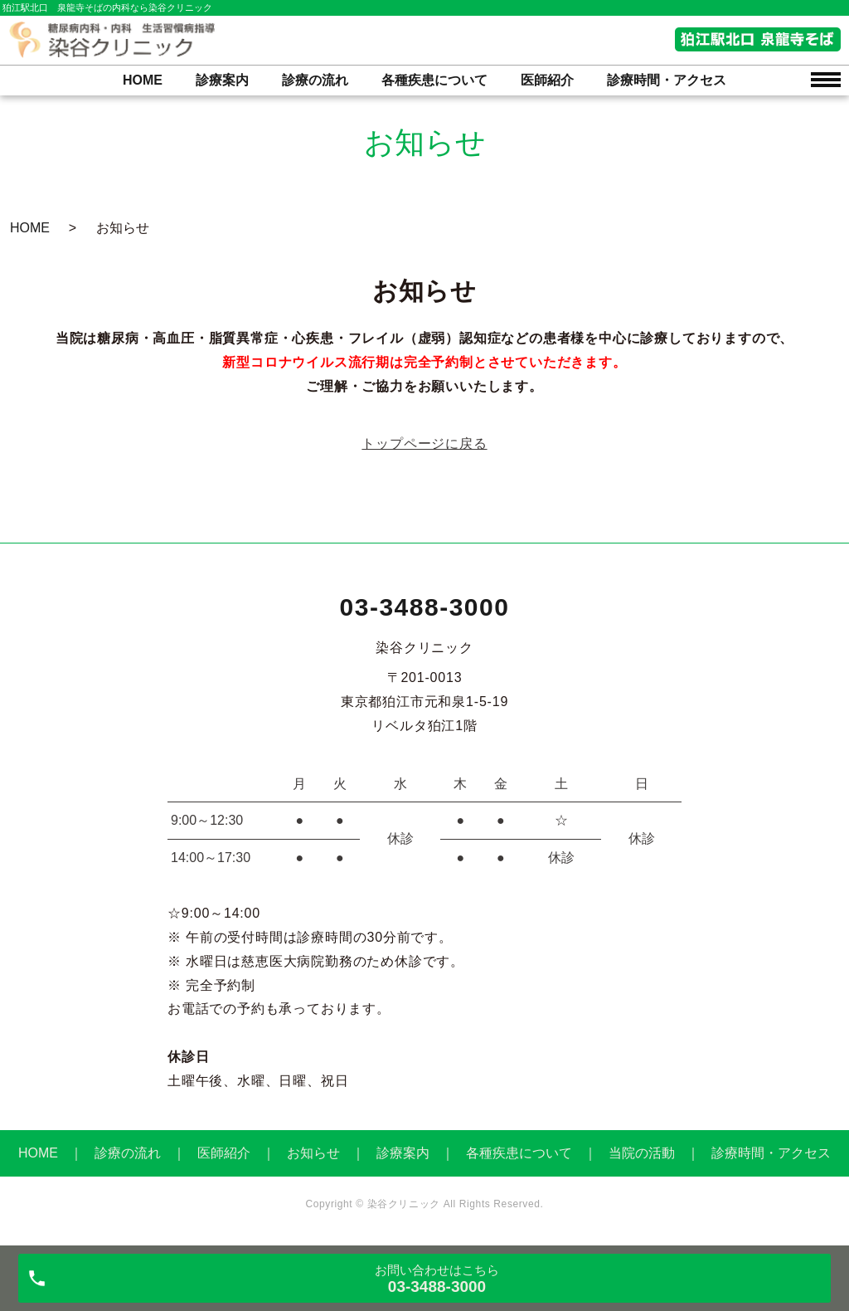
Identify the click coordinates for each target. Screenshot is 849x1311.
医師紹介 (547, 80)
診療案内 (222, 80)
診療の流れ (315, 80)
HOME (143, 80)
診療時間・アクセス (666, 80)
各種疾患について (434, 80)
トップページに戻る (424, 443)
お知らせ (313, 1153)
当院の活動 (642, 1153)
